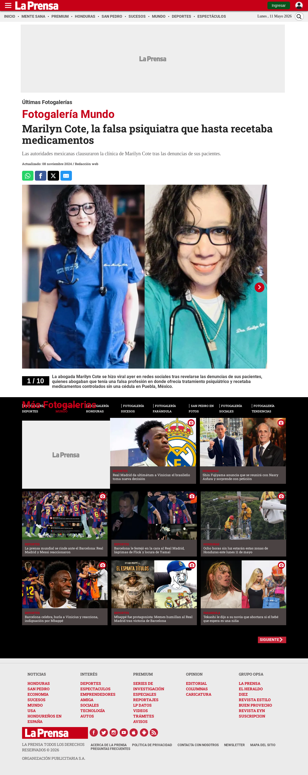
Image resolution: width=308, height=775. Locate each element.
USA (32, 710)
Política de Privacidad (152, 745)
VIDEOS (140, 710)
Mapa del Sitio (262, 745)
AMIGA (86, 699)
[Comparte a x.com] (53, 176)
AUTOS (87, 716)
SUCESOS (36, 699)
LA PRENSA (249, 683)
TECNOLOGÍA (92, 710)
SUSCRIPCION (252, 716)
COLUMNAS (197, 688)
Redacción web (86, 164)
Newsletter (234, 745)
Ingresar (279, 5)
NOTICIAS (37, 674)
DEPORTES (90, 683)
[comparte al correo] (66, 176)
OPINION (194, 674)
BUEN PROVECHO (255, 705)
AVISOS (140, 721)
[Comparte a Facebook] (40, 176)
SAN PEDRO (39, 688)
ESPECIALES (144, 694)
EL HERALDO (251, 688)
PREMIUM (143, 674)
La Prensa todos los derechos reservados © (53, 747)
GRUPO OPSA (251, 674)
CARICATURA (198, 694)
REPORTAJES (145, 699)
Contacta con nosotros (198, 745)
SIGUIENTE (269, 639)
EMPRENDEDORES (97, 694)
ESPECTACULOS (95, 688)
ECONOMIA (38, 694)
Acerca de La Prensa (109, 745)
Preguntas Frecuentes (110, 749)
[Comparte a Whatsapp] (27, 176)
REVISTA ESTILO (255, 699)
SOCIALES (89, 705)
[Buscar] (299, 16)
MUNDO (35, 705)
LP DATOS (142, 705)
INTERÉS (88, 674)
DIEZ (243, 694)
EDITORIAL (196, 683)
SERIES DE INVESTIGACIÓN (148, 686)
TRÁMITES (143, 716)
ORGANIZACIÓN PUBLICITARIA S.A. (53, 758)
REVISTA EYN (252, 710)
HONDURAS (39, 683)
